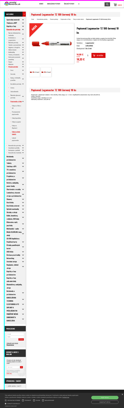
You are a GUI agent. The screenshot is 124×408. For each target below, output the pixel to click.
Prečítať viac (65, 397)
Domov (41, 4)
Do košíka (100, 55)
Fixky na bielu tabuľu (78, 19)
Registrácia (10, 345)
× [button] (122, 394)
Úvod (32, 19)
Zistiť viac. (9, 373)
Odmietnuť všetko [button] (104, 402)
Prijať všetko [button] (105, 397)
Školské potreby (69, 4)
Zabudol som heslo (12, 343)
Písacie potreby (54, 19)
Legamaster (90, 43)
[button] (42, 403)
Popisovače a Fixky (66, 19)
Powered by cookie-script (11, 406)
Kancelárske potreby (53, 4)
